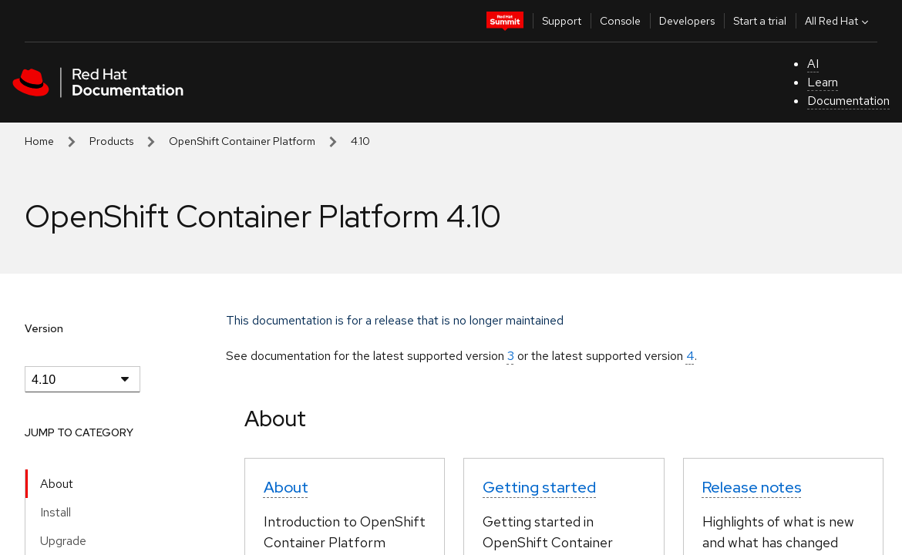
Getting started (539, 487)
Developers (687, 21)
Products (111, 141)
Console (620, 21)
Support (561, 21)
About (56, 484)
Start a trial (759, 21)
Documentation (848, 100)
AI (813, 64)
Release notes (752, 487)
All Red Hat (838, 21)
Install (55, 512)
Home (39, 141)
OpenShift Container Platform (242, 141)
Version (44, 328)
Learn (822, 82)
